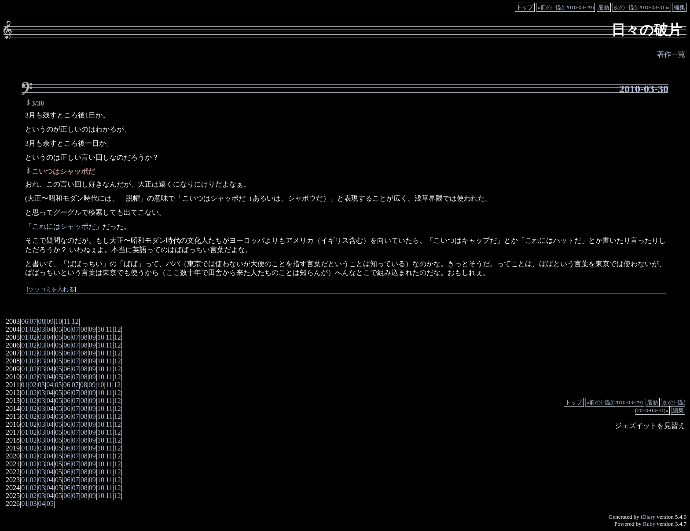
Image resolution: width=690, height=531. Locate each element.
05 (58, 329)
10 (58, 321)
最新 (603, 7)
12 (75, 321)
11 (66, 321)
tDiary (648, 516)
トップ (524, 7)
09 (50, 321)
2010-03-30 (643, 89)
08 (41, 321)
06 (24, 321)
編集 (679, 7)
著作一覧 (671, 54)
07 (33, 321)
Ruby (649, 523)
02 (33, 329)
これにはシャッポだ (63, 226)
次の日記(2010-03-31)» (641, 7)
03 (41, 329)
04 (50, 329)
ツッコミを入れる (51, 289)
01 (24, 329)
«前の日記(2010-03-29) (566, 7)
